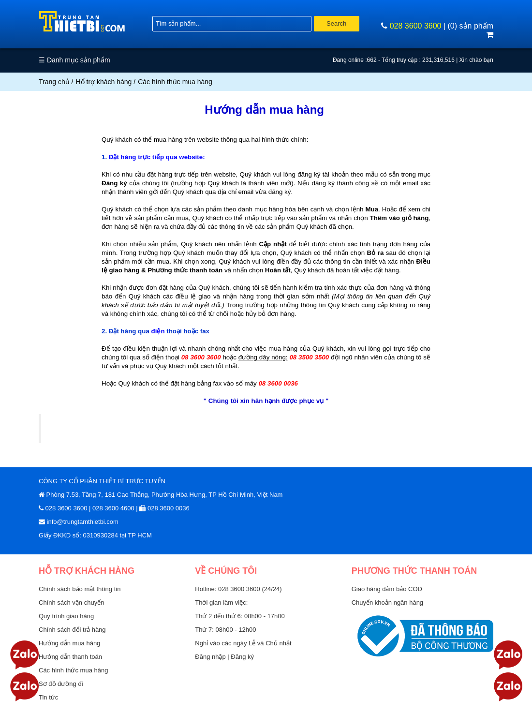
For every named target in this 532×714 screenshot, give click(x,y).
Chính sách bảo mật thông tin (79, 589)
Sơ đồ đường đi (61, 683)
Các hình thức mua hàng (73, 670)
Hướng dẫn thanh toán (70, 656)
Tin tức (48, 697)
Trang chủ (54, 82)
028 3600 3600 (416, 26)
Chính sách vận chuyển (71, 602)
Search (336, 23)
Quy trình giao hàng (66, 616)
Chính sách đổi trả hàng (72, 629)
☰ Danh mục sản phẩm (74, 60)
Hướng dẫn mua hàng (69, 643)
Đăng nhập (211, 656)
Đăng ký (242, 656)
